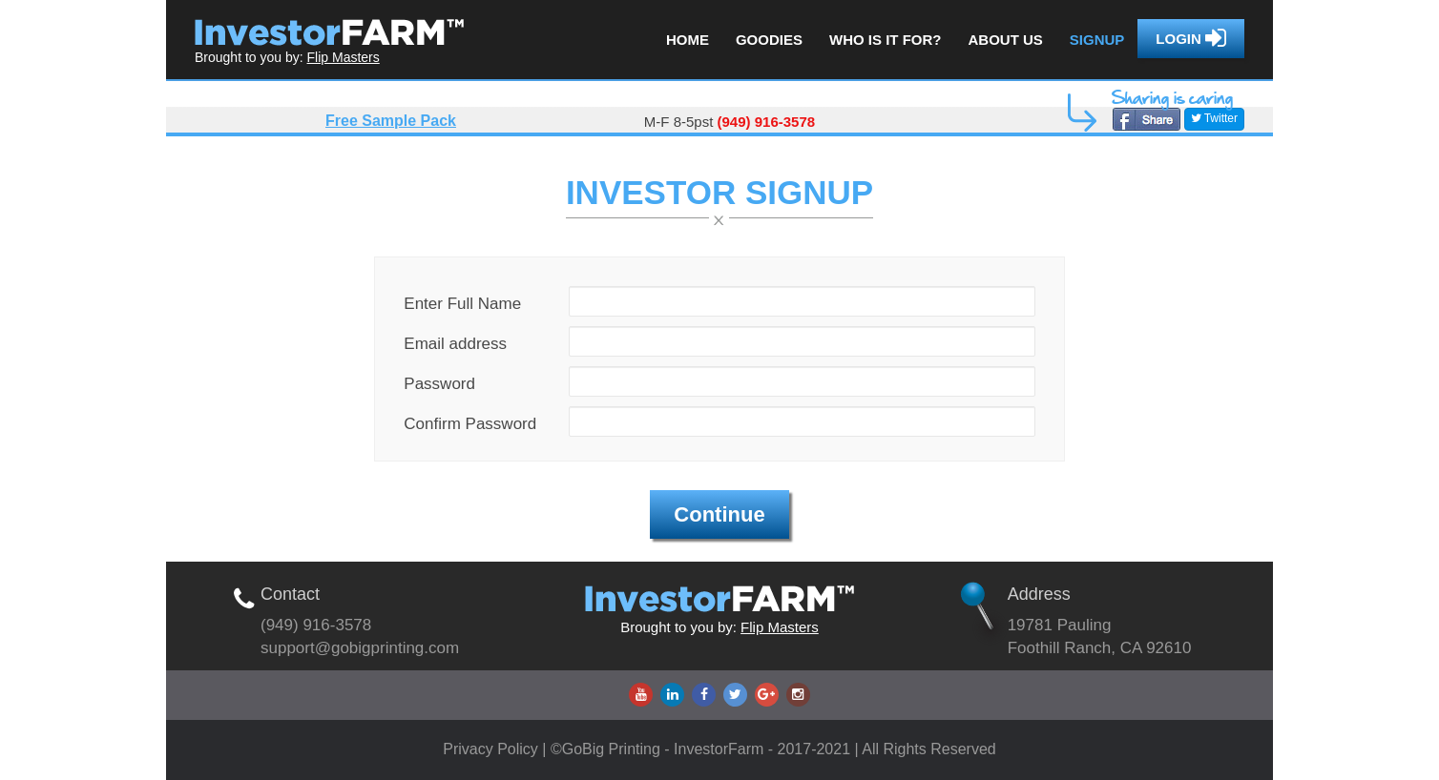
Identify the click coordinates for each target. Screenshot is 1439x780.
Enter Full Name (462, 304)
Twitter (1214, 118)
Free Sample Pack (390, 121)
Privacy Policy (492, 749)
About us (1005, 39)
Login (1191, 38)
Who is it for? (885, 39)
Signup (1097, 39)
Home (687, 39)
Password (439, 384)
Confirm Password (470, 424)
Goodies (769, 39)
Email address (455, 344)
